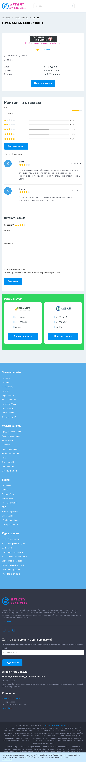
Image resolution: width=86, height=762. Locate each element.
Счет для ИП (8, 462)
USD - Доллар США (10, 539)
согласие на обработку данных (30, 757)
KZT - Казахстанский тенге (14, 556)
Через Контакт (9, 395)
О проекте (6, 621)
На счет (5, 391)
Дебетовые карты (10, 453)
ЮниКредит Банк (10, 520)
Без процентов (9, 399)
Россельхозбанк (9, 502)
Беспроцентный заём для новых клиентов (23, 676)
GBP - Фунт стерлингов (12, 552)
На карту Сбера (9, 404)
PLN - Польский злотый (13, 565)
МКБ (4, 507)
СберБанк (6, 485)
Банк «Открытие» (10, 511)
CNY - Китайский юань (12, 561)
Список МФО (8, 412)
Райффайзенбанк (10, 524)
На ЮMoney (7, 386)
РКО (4, 457)
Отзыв (8, 243)
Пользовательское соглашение (56, 725)
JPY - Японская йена (11, 574)
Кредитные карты (10, 449)
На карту (6, 378)
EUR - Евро (7, 547)
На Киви (5, 382)
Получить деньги (43, 83)
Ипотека (6, 444)
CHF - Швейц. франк (11, 569)
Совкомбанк (7, 515)
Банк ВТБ (6, 489)
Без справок (7, 408)
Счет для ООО (8, 466)
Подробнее (7, 708)
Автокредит (7, 440)
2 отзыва (46, 50)
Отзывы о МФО (9, 417)
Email (4, 648)
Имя (7, 230)
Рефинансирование (11, 436)
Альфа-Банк (7, 498)
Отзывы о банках (10, 470)
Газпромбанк (8, 494)
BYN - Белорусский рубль (13, 543)
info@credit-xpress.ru (11, 698)
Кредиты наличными (11, 431)
